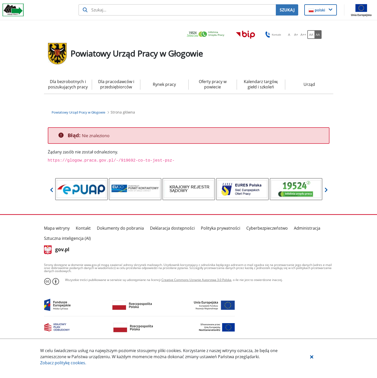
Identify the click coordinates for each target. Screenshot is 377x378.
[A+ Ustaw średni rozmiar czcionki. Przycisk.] (296, 35)
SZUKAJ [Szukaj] (287, 10)
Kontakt (83, 228)
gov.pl (57, 250)
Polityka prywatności (220, 228)
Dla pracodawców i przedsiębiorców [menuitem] (116, 84)
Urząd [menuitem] (309, 84)
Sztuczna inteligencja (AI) (67, 238)
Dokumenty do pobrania (120, 228)
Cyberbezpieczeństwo (267, 228)
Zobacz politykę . (63, 363)
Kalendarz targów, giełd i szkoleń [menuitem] (261, 84)
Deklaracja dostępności (172, 228)
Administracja (307, 228)
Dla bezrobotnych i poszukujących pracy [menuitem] (68, 84)
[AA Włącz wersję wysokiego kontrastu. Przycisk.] (318, 34)
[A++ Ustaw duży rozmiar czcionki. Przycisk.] (303, 35)
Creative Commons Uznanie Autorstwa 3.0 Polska (196, 280)
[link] (207, 34)
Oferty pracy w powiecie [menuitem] (213, 84)
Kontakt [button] (272, 34)
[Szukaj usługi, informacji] (177, 9)
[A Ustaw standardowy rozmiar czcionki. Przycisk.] (289, 35)
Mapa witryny (57, 228)
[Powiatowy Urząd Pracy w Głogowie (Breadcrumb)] (78, 112)
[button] (311, 356)
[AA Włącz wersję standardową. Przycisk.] (310, 34)
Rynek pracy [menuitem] (164, 84)
